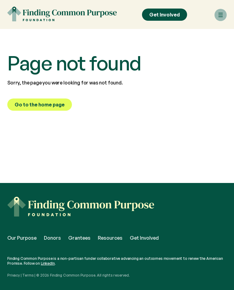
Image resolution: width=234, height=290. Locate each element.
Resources (110, 238)
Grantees (79, 238)
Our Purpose (22, 238)
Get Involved (164, 15)
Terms (28, 275)
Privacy (13, 275)
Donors (52, 238)
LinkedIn (48, 263)
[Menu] (220, 15)
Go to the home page (40, 105)
